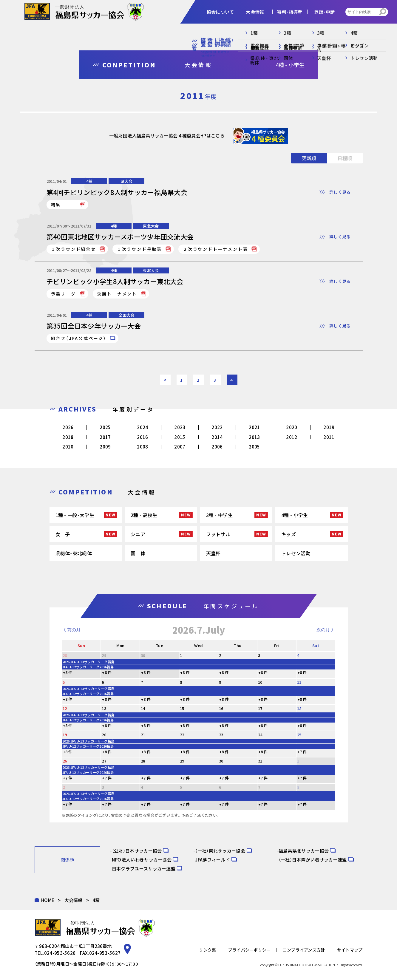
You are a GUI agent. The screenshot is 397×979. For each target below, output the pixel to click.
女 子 (62, 534)
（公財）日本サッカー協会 (137, 850)
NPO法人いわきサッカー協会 (142, 859)
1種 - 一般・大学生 (74, 515)
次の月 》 (326, 629)
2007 (179, 446)
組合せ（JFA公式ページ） (78, 338)
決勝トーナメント (117, 294)
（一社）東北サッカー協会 (220, 850)
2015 (179, 437)
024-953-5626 (60, 953)
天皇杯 (213, 553)
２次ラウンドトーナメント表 (215, 249)
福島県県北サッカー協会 (304, 850)
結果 (56, 205)
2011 (328, 437)
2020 (291, 427)
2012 (291, 437)
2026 (67, 427)
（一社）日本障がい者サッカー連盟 (313, 859)
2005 (254, 446)
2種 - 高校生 (144, 515)
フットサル (218, 534)
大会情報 (73, 900)
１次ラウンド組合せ (73, 249)
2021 (254, 427)
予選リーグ (63, 294)
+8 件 (67, 672)
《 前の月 (71, 629)
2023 (179, 427)
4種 (89, 181)
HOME (47, 900)
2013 (254, 437)
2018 (67, 437)
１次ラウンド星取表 (139, 249)
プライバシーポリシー (249, 950)
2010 (67, 446)
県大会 (126, 181)
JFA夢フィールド (212, 859)
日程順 (345, 158)
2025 (105, 427)
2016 (142, 437)
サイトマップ (350, 950)
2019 (328, 427)
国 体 (138, 553)
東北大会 (151, 226)
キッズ (288, 534)
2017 (105, 437)
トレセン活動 (296, 553)
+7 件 (302, 751)
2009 (105, 446)
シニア (138, 534)
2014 (217, 437)
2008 (142, 446)
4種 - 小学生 (294, 515)
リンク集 (207, 950)
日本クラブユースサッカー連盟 (143, 868)
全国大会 (127, 315)
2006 (217, 446)
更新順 (309, 158)
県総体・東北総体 (73, 553)
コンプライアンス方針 (304, 950)
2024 (142, 427)
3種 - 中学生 (219, 515)
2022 (217, 427)
